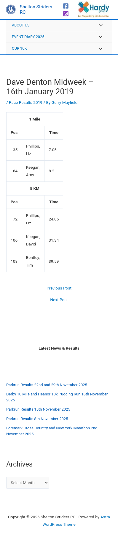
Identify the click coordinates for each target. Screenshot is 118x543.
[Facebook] (66, 6)
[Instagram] (66, 14)
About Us (21, 25)
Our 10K (19, 48)
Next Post (59, 300)
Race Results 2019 (25, 102)
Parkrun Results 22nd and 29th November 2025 (46, 385)
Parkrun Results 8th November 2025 (37, 419)
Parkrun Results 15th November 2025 (38, 409)
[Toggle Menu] (99, 26)
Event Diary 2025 (28, 37)
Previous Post (59, 288)
